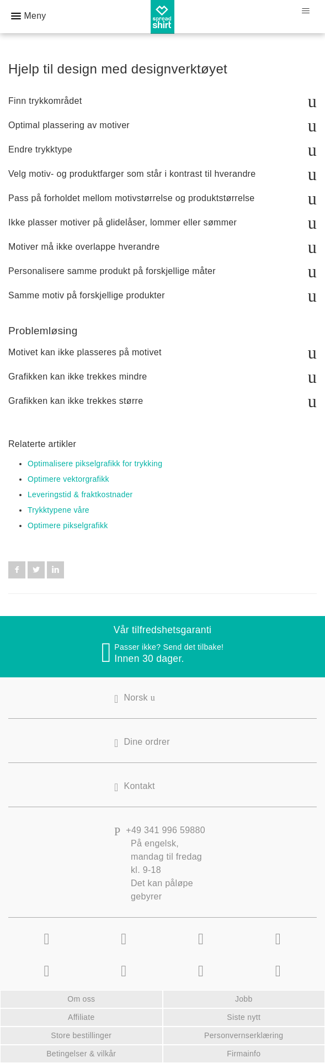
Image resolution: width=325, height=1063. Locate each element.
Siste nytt (243, 1017)
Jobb (244, 998)
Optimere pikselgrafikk (68, 525)
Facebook (16, 569)
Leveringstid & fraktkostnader (80, 494)
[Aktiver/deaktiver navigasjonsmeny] (305, 11)
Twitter (36, 569)
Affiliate (81, 1017)
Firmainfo (243, 1053)
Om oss (81, 998)
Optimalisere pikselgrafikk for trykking (95, 463)
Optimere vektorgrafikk (68, 479)
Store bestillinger (81, 1035)
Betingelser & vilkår (81, 1053)
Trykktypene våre (58, 510)
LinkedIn (55, 569)
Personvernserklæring (243, 1035)
